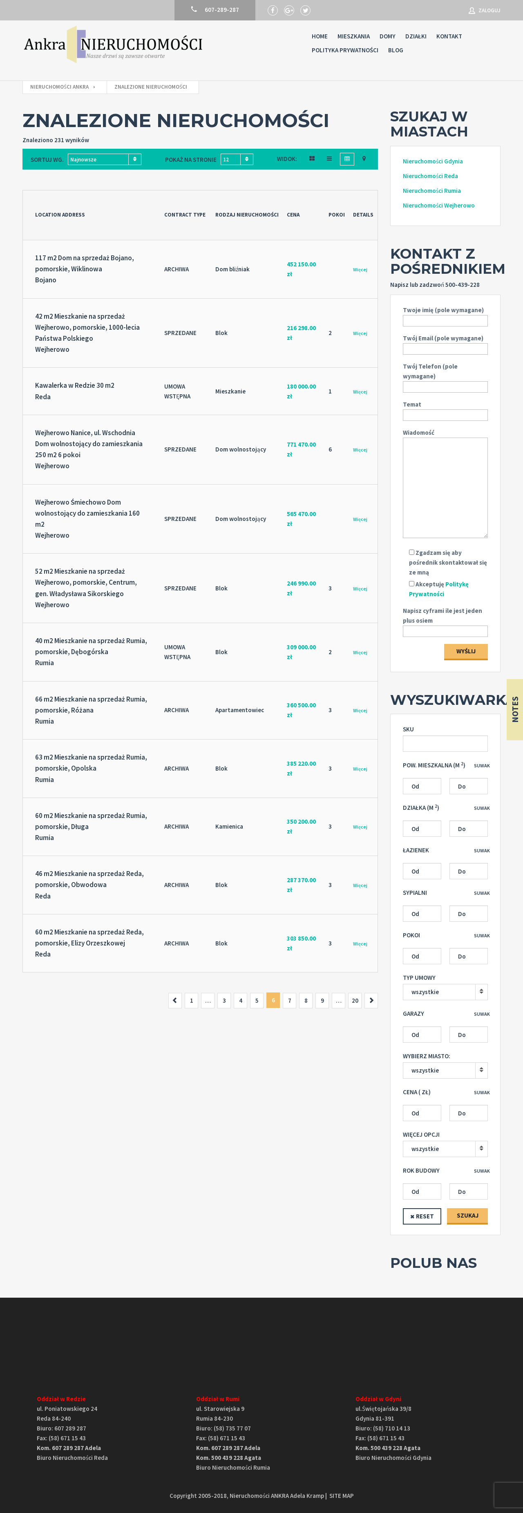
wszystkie (425, 992)
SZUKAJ (467, 1215)
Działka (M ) (421, 807)
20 (355, 1000)
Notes (515, 709)
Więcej (360, 269)
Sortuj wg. (47, 159)
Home (320, 36)
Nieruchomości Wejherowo (439, 205)
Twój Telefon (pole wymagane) (445, 376)
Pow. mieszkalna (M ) (434, 765)
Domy (388, 36)
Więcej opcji (421, 1134)
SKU (408, 729)
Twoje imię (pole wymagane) (445, 315)
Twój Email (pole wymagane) (445, 343)
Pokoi (411, 935)
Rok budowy (421, 1170)
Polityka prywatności (345, 50)
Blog (395, 50)
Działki (416, 36)
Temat (445, 409)
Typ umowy (419, 977)
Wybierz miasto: (426, 1056)
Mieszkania (353, 36)
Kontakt (449, 36)
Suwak (482, 765)
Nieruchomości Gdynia (433, 161)
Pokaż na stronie (191, 159)
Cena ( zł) (417, 1092)
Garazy (413, 1013)
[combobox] (104, 159)
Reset (425, 1216)
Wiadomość (445, 484)
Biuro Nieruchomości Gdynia (393, 1458)
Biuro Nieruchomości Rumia (233, 1467)
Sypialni (415, 892)
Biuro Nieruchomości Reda (72, 1458)
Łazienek (416, 850)
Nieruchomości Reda (430, 176)
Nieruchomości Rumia (432, 190)
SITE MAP (341, 1496)
